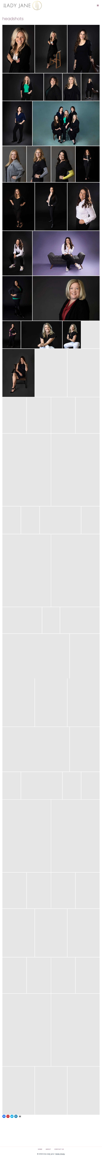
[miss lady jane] (22, 5)
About (48, 1149)
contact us (59, 1149)
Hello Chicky (60, 1154)
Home (40, 1149)
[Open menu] (98, 5)
